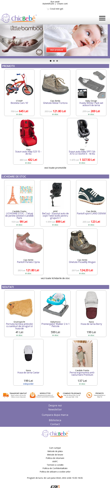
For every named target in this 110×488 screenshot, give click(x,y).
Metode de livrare (55, 454)
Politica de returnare (55, 458)
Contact (55, 424)
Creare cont (62, 3)
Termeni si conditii (55, 464)
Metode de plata (55, 451)
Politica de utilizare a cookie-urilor (55, 471)
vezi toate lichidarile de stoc (55, 278)
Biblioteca (55, 420)
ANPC (55, 461)
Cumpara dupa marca (55, 414)
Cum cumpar (55, 447)
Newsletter (55, 409)
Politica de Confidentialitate (55, 468)
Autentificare (48, 3)
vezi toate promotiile (55, 167)
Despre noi (55, 405)
